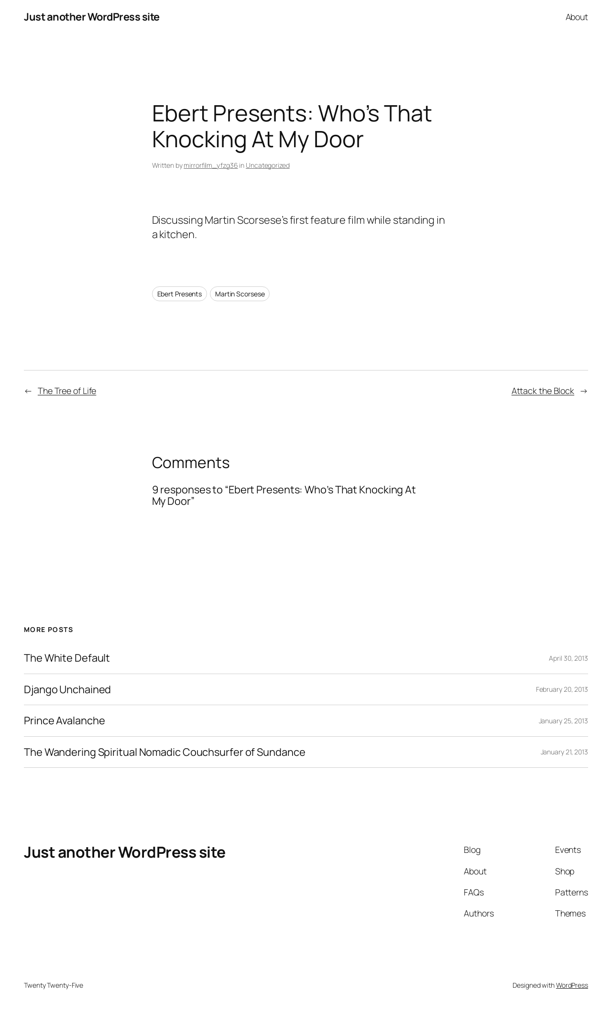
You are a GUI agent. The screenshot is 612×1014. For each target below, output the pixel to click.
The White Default (67, 658)
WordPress (572, 985)
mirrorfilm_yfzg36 (211, 165)
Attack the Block (543, 390)
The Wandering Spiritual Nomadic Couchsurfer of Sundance (165, 752)
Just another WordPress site (92, 17)
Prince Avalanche (64, 720)
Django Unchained (67, 689)
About (577, 16)
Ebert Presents (179, 293)
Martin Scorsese (240, 293)
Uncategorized (268, 165)
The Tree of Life (67, 390)
